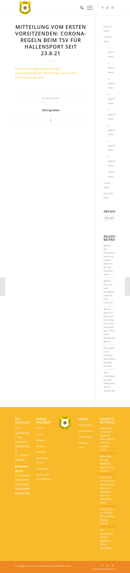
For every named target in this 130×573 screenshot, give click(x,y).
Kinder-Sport (42, 468)
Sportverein (32, 566)
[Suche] (80, 7)
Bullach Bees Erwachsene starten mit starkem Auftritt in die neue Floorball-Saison (109, 260)
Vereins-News (108, 28)
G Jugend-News (111, 161)
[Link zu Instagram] (107, 7)
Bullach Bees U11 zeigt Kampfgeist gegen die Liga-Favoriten (109, 292)
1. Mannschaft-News (111, 52)
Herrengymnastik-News (111, 174)
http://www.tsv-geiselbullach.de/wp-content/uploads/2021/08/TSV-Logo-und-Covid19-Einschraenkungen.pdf (46, 73)
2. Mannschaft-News (111, 68)
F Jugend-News (111, 146)
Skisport (40, 446)
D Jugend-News (111, 114)
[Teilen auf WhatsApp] (50, 120)
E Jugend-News (111, 130)
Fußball (40, 428)
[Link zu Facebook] (102, 7)
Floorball (40, 452)
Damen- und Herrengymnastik (43, 476)
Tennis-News (107, 185)
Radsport (41, 440)
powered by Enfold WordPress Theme (55, 566)
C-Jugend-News (111, 99)
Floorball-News (108, 195)
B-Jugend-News (111, 83)
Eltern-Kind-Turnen (42, 460)
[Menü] (88, 7)
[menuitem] (80, 7)
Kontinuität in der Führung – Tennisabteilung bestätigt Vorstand (107, 516)
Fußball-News (108, 39)
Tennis (39, 434)
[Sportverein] (25, 7)
